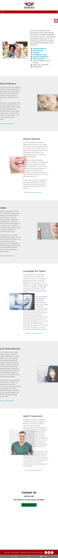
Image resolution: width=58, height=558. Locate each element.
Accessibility (15, 552)
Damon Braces (38, 50)
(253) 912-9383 (29, 496)
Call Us (14, 556)
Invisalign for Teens (40, 54)
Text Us (43, 556)
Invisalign (36, 52)
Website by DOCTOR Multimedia (32, 552)
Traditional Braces (39, 48)
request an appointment (25, 192)
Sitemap (7, 552)
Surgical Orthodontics (41, 56)
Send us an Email (29, 505)
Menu (2, 11)
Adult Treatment (39, 59)
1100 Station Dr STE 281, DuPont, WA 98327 (29, 500)
